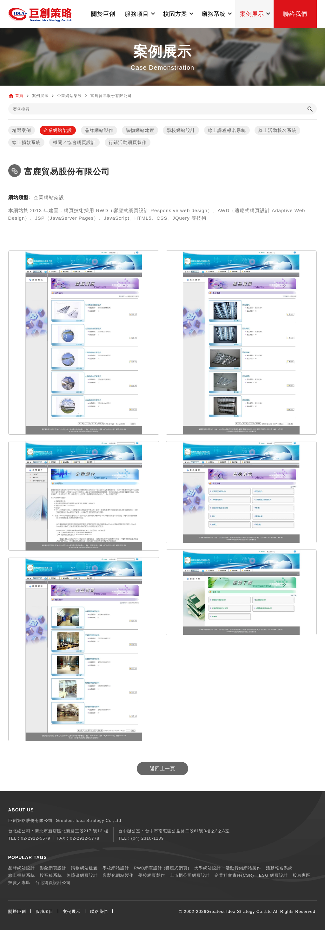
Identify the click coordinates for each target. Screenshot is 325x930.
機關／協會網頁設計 (74, 142)
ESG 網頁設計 (273, 875)
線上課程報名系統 (227, 130)
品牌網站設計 (21, 868)
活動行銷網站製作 (243, 868)
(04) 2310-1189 (147, 838)
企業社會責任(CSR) (234, 875)
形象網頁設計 (53, 868)
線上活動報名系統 (277, 130)
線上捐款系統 (26, 142)
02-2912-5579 (35, 838)
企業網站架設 (57, 130)
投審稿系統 (51, 875)
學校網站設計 (181, 130)
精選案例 (21, 130)
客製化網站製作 (118, 875)
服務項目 (44, 911)
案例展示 (72, 911)
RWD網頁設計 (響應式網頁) (161, 868)
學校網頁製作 (151, 875)
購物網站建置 (140, 130)
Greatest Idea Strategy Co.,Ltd (239, 911)
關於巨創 (17, 911)
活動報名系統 (279, 868)
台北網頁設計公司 (53, 882)
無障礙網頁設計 (82, 875)
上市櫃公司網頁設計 (190, 875)
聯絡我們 (99, 911)
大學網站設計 (207, 868)
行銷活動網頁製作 (128, 142)
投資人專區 (19, 882)
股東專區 (301, 875)
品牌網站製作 (99, 130)
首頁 (19, 96)
